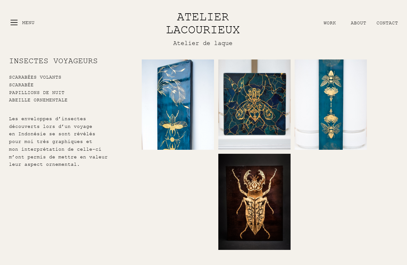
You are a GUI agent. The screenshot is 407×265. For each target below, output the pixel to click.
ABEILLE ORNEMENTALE (38, 100)
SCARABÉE (21, 85)
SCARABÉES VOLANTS (35, 77)
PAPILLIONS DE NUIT (37, 92)
